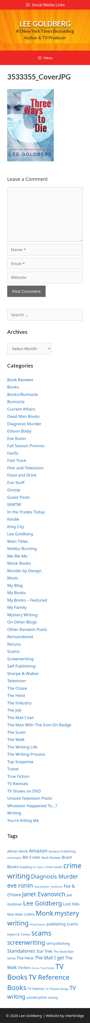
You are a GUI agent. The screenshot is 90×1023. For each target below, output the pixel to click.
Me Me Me (17, 556)
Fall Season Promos (25, 445)
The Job (14, 710)
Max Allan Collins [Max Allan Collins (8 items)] (21, 914)
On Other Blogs (22, 622)
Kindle (13, 519)
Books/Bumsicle (22, 394)
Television (16, 680)
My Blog (15, 585)
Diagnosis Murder (24, 423)
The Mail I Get (20, 717)
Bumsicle (15, 401)
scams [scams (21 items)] (41, 933)
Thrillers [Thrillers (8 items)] (24, 967)
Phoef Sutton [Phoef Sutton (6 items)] (37, 924)
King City (15, 526)
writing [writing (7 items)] (53, 998)
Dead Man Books (23, 416)
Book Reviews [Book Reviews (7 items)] (51, 858)
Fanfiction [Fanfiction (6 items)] (57, 886)
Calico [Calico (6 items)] (39, 867)
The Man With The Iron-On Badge (39, 725)
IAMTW (14, 504)
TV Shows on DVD (24, 791)
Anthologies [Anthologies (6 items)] (14, 857)
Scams (13, 651)
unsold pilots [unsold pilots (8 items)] (36, 997)
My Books (16, 592)
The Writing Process (26, 754)
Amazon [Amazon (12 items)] (38, 850)
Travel (12, 769)
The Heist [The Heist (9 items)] (25, 958)
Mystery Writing (22, 614)
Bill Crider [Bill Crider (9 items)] (31, 857)
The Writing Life (22, 747)
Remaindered (20, 636)
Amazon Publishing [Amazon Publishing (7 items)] (62, 851)
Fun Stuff (15, 482)
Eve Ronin (16, 438)
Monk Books (19, 563)
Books (13, 387)
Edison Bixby (19, 431)
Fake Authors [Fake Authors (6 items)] (42, 886)
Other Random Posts (27, 629)
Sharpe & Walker (23, 673)
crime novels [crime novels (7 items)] (53, 867)
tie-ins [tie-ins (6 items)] (35, 968)
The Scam (16, 732)
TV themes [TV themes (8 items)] (35, 988)
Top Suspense (20, 761)
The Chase (17, 688)
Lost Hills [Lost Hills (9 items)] (71, 904)
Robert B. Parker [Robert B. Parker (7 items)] (18, 934)
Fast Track (16, 460)
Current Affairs (21, 409)
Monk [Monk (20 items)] (44, 913)
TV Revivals (17, 783)
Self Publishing (21, 666)
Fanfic (12, 453)
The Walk (15, 739)
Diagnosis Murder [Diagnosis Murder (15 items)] (54, 876)
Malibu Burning (22, 548)
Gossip (13, 489)
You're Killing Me (23, 820)
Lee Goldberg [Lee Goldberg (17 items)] (42, 903)
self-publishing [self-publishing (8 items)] (58, 943)
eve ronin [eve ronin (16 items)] (20, 885)
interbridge (74, 1015)
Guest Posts (18, 497)
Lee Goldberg (45, 23)
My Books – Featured (27, 600)
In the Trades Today (26, 512)
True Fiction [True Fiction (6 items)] (47, 968)
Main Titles (17, 541)
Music (12, 578)
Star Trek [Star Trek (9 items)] (44, 951)
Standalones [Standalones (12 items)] (21, 950)
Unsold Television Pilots (29, 798)
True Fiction (18, 776)
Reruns (14, 644)
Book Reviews (20, 379)
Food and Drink (22, 475)
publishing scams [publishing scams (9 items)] (62, 924)
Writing (14, 813)
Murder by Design (24, 570)
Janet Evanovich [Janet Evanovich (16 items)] (43, 894)
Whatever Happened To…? (32, 805)
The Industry (19, 703)
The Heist (16, 695)
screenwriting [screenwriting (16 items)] (26, 942)
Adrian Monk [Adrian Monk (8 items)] (17, 851)
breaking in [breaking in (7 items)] (27, 867)
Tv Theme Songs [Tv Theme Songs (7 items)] (57, 989)
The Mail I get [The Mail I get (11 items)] (49, 958)
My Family (16, 607)
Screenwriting (20, 659)
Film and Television (25, 468)
